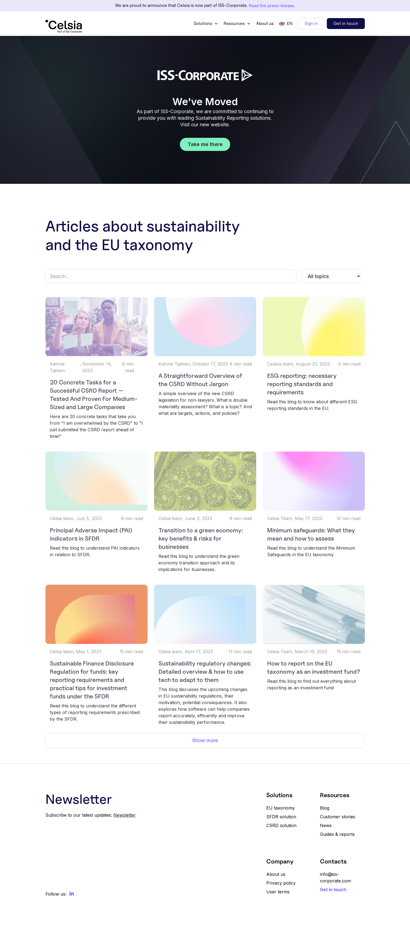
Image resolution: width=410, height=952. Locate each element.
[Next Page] (205, 740)
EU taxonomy (280, 808)
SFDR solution (281, 816)
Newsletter (124, 815)
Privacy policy (281, 883)
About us (265, 23)
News (326, 825)
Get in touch (345, 23)
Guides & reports (337, 834)
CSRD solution (281, 825)
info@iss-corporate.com (335, 877)
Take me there (205, 144)
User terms (278, 891)
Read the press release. (272, 5)
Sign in (311, 23)
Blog (324, 808)
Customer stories (337, 816)
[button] (206, 23)
